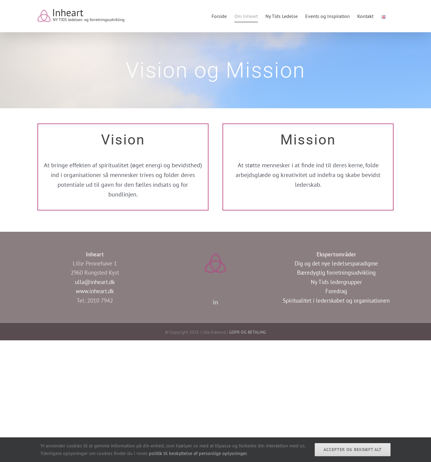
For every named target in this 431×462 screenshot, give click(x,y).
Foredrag (336, 291)
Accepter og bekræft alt (353, 449)
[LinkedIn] (215, 302)
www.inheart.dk (95, 291)
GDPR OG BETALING (247, 332)
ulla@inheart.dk (95, 282)
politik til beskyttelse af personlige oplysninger (198, 453)
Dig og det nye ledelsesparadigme (336, 263)
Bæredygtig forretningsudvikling (336, 272)
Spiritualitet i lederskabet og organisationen (336, 300)
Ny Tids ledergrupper (336, 282)
